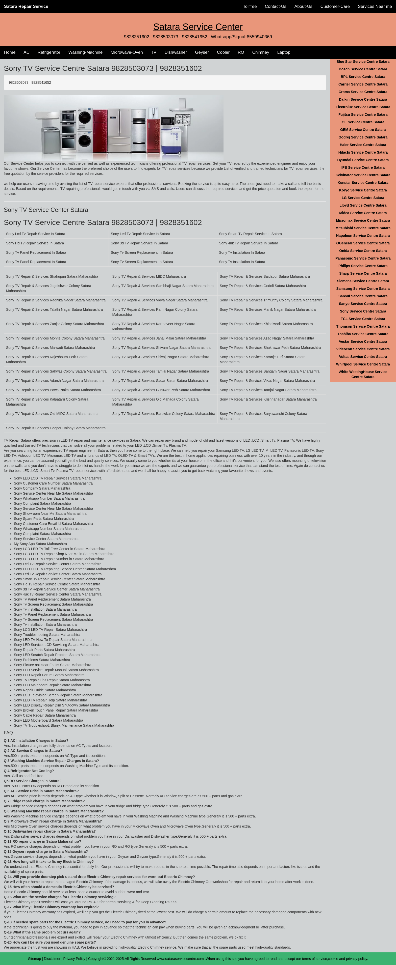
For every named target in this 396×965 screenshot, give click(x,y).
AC (26, 52)
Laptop (283, 52)
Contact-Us (275, 6)
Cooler (223, 52)
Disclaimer (52, 959)
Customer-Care (335, 6)
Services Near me (375, 6)
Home (9, 52)
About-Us (303, 6)
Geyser (202, 52)
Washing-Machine (85, 52)
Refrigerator (49, 52)
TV (154, 52)
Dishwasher (175, 52)
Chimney (260, 52)
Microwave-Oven (127, 52)
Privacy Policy (74, 959)
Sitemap (34, 959)
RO (241, 52)
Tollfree (250, 6)
